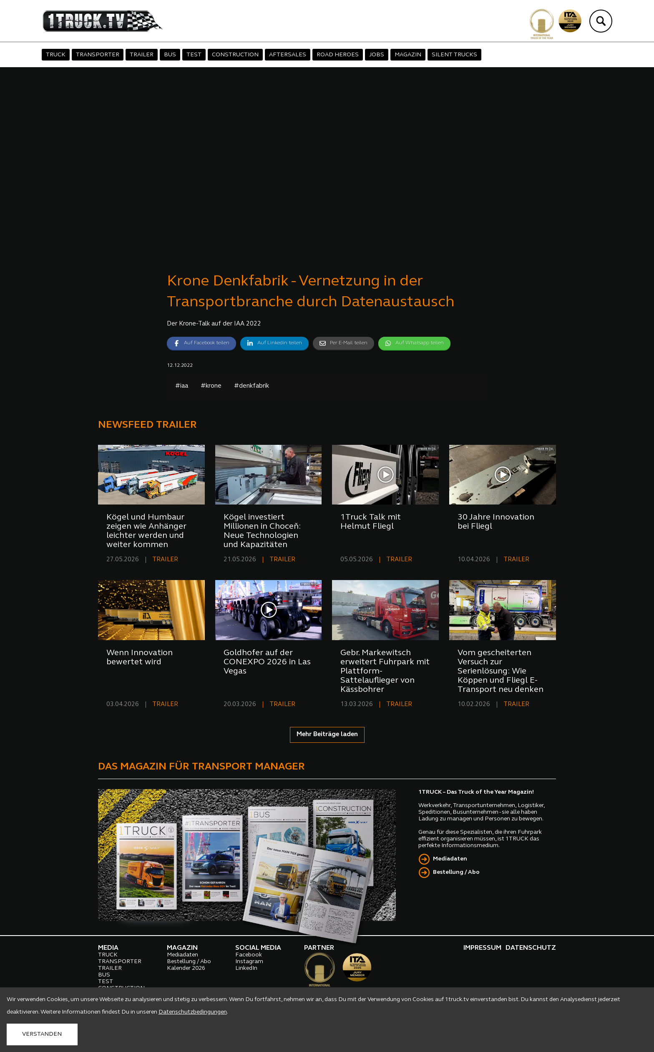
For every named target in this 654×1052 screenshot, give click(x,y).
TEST (193, 55)
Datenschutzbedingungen (192, 1012)
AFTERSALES (287, 55)
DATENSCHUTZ (531, 948)
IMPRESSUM (482, 948)
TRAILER (141, 55)
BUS (170, 55)
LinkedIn (246, 968)
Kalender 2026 (186, 968)
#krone (211, 386)
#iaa (181, 386)
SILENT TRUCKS (454, 55)
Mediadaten (450, 859)
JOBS (376, 55)
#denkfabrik (251, 386)
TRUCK (55, 55)
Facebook (248, 955)
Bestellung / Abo (456, 872)
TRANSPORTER (97, 55)
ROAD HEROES (338, 55)
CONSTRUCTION (235, 55)
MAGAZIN (408, 55)
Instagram (249, 962)
